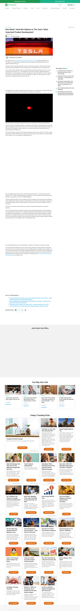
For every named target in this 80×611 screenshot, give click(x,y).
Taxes (32, 8)
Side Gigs (61, 395)
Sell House (49, 572)
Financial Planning (16, 8)
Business (9, 27)
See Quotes (13, 543)
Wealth (43, 395)
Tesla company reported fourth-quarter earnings (25, 60)
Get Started (22, 447)
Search (60, 5)
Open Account (49, 480)
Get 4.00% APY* (13, 480)
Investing (26, 8)
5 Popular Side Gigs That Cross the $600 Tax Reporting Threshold (66, 399)
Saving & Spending (55, 8)
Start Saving (66, 480)
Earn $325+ (66, 572)
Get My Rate (48, 603)
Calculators (72, 8)
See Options (31, 572)
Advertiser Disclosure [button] (71, 27)
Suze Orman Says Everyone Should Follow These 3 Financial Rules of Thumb (30, 399)
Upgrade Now (31, 512)
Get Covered (13, 603)
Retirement (45, 8)
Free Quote (66, 543)
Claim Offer (48, 449)
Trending (64, 8)
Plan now (66, 514)
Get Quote (13, 514)
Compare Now (31, 543)
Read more (8, 404)
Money (7, 27)
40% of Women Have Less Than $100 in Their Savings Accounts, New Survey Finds (29, 306)
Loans (38, 8)
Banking (7, 8)
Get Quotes (31, 603)
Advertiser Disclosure (16, 483)
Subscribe (70, 5)
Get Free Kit (13, 572)
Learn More (31, 480)
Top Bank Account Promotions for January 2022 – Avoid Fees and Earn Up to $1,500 (29, 304)
